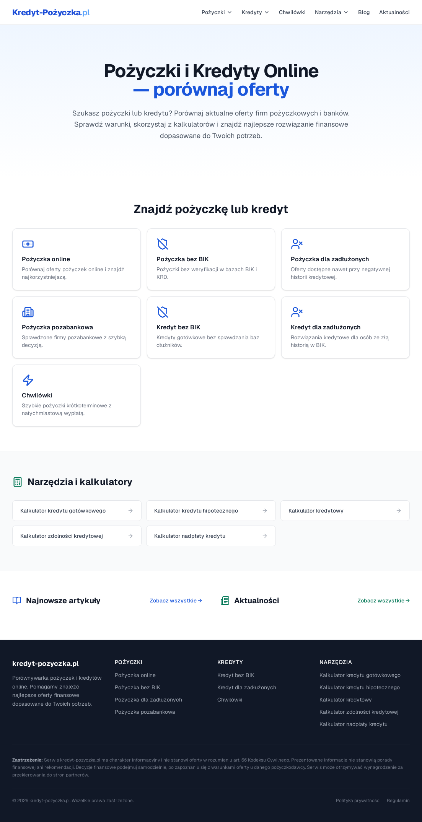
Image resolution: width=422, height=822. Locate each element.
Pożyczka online (135, 675)
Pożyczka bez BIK (137, 687)
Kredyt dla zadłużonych (246, 687)
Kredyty (256, 12)
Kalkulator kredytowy (345, 699)
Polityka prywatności (358, 801)
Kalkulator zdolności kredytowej (359, 711)
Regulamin (398, 801)
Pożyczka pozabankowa (145, 711)
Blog (364, 12)
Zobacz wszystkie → (176, 600)
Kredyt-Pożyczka (50, 12)
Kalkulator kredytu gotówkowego (360, 675)
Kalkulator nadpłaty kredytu (353, 724)
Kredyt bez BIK (235, 675)
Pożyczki (217, 12)
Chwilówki (292, 12)
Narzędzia (332, 12)
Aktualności (394, 12)
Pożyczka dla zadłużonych (148, 699)
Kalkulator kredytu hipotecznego (359, 687)
